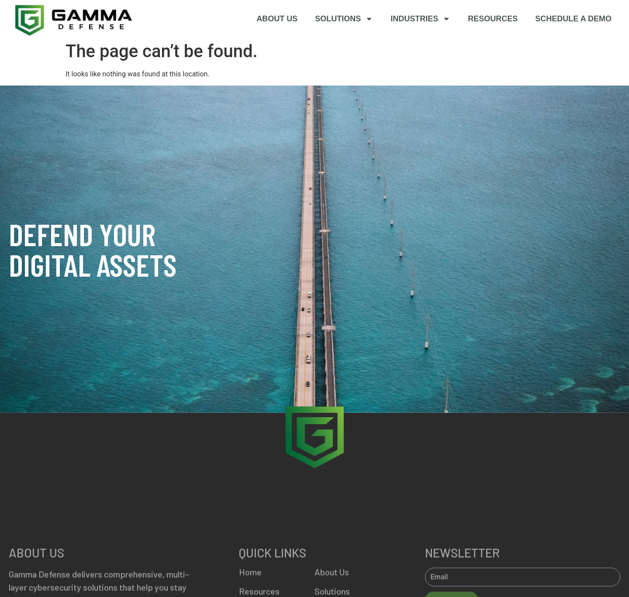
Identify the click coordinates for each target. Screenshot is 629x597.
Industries (420, 18)
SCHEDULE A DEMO (573, 18)
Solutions (344, 18)
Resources (493, 18)
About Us (276, 18)
